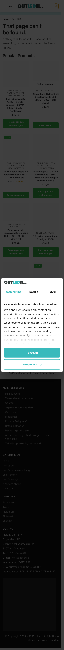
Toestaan (32, 352)
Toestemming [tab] (13, 291)
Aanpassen (32, 364)
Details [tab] (33, 291)
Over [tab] (53, 291)
